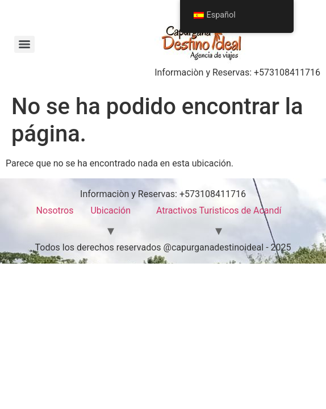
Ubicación (110, 210)
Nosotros (55, 210)
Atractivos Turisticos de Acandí (218, 210)
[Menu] (24, 44)
